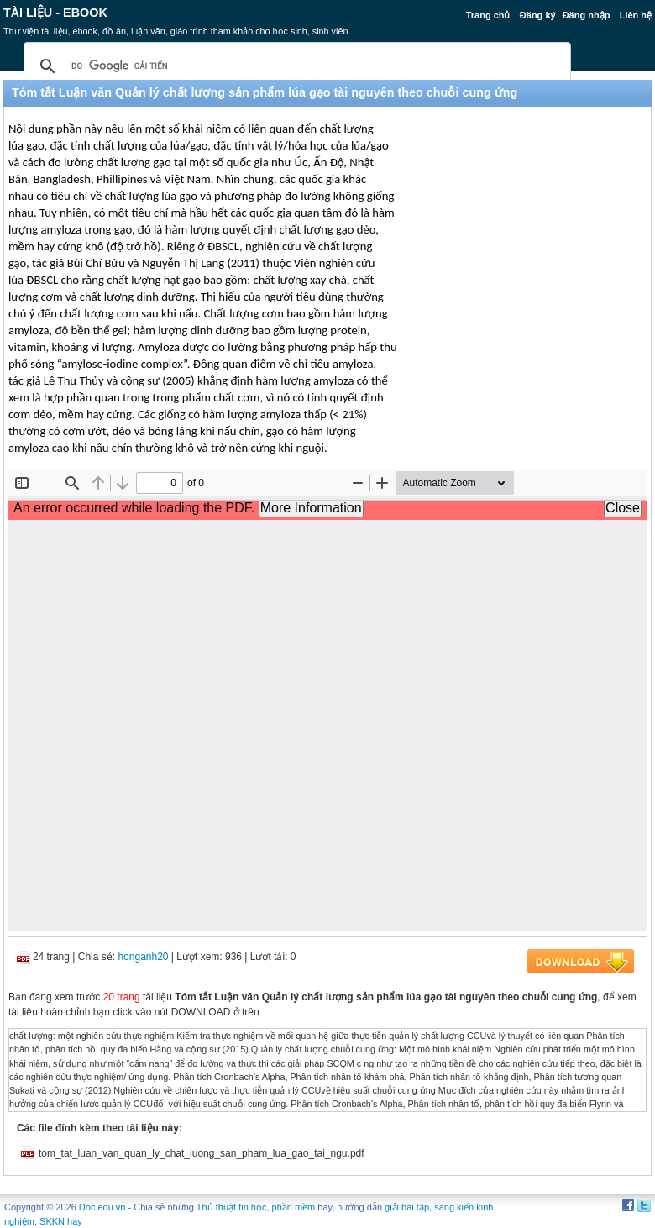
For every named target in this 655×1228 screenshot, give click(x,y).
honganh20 (143, 957)
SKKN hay (60, 1221)
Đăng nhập (586, 15)
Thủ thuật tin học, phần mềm (255, 1207)
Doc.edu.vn (102, 1207)
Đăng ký (538, 15)
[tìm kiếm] (294, 66)
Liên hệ (636, 15)
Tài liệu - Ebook (55, 12)
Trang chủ (488, 15)
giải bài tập (407, 1207)
